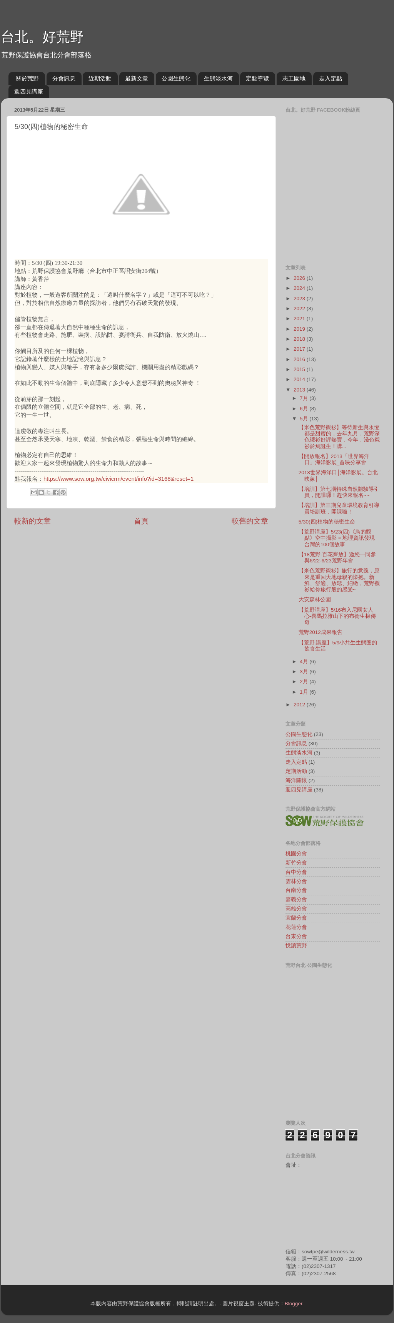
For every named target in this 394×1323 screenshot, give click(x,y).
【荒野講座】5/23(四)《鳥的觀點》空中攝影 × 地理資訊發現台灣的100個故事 (337, 538)
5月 (304, 418)
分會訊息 (63, 78)
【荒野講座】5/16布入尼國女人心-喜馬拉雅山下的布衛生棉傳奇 (337, 616)
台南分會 (296, 890)
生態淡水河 (218, 78)
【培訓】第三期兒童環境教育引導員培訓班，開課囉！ (339, 508)
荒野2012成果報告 (320, 632)
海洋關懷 (296, 780)
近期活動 (100, 78)
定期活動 (296, 771)
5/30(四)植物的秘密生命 (327, 522)
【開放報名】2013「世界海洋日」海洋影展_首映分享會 (334, 459)
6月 (304, 408)
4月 (304, 661)
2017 (300, 349)
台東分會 (296, 936)
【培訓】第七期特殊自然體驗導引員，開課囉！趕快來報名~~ (339, 492)
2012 (300, 704)
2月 (304, 681)
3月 (304, 671)
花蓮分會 (296, 927)
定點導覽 (257, 78)
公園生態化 (176, 78)
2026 (300, 278)
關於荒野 (27, 78)
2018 (300, 339)
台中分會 (296, 872)
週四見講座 (28, 91)
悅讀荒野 (296, 945)
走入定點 (330, 78)
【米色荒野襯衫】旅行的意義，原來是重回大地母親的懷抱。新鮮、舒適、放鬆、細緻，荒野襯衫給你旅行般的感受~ (339, 580)
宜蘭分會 (296, 918)
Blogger (293, 1303)
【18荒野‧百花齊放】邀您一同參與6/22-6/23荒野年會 (337, 558)
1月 (304, 692)
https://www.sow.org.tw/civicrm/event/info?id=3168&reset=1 (118, 479)
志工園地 (294, 78)
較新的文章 (32, 521)
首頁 (141, 521)
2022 (300, 308)
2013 (300, 390)
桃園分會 (296, 853)
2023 (300, 298)
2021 (300, 318)
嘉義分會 (296, 899)
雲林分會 (296, 881)
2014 (300, 379)
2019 (300, 329)
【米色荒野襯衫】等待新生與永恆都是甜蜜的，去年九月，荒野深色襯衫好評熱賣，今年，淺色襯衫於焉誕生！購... (339, 437)
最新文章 (136, 78)
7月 (304, 398)
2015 (300, 369)
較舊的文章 (250, 521)
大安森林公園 (315, 599)
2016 (300, 359)
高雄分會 (296, 909)
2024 (300, 288)
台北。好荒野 (42, 37)
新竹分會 (296, 863)
